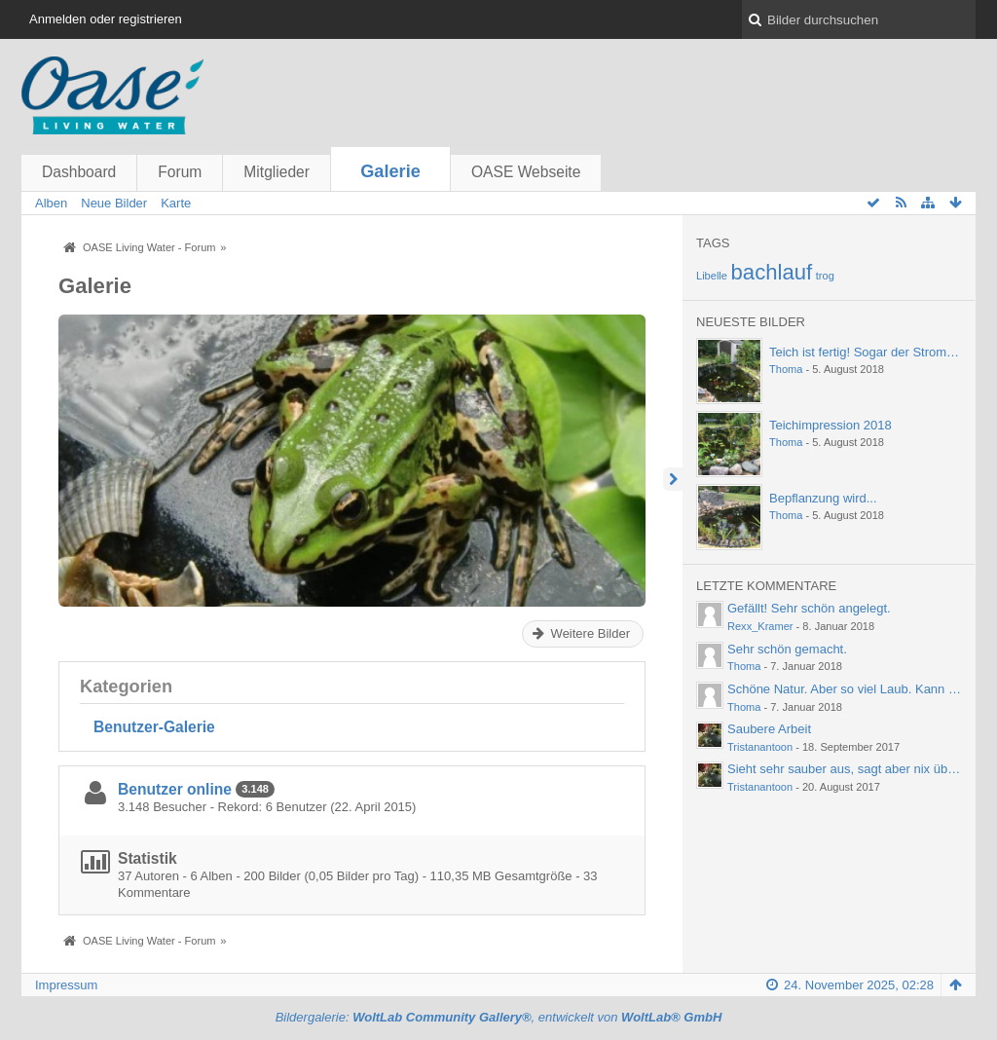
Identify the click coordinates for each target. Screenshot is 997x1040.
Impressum (66, 985)
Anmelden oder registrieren (105, 19)
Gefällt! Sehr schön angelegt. (809, 608)
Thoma (785, 369)
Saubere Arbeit (769, 729)
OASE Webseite (525, 172)
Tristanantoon (760, 747)
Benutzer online (175, 789)
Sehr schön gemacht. (787, 649)
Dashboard (79, 172)
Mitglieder (276, 172)
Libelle (711, 275)
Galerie (390, 171)
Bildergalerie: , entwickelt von (499, 1017)
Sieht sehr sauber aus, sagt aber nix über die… (859, 768)
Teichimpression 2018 (830, 425)
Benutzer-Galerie (154, 727)
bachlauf (772, 272)
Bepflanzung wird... (823, 498)
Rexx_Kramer (760, 626)
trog (825, 275)
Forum (180, 172)
